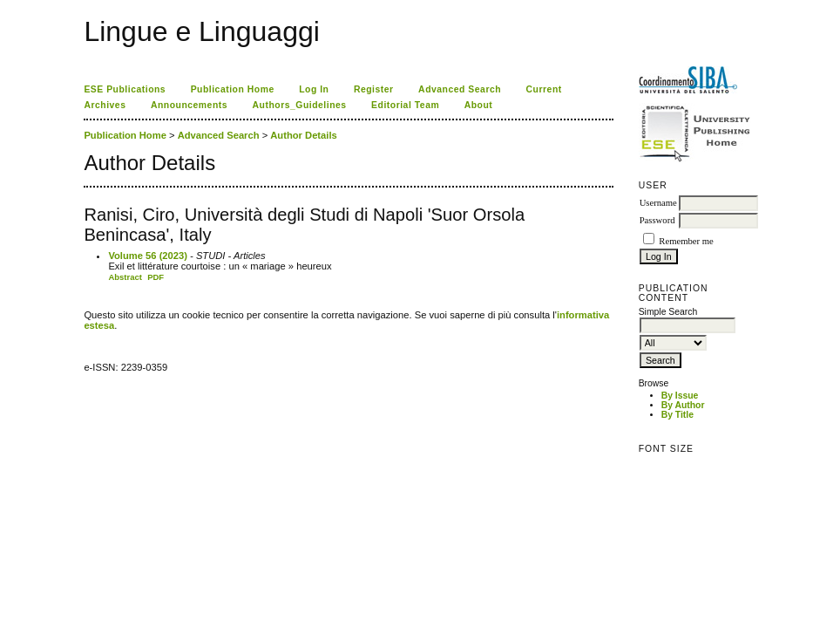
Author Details (303, 135)
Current (544, 89)
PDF (155, 277)
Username (658, 203)
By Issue (680, 395)
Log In (314, 89)
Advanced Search (459, 89)
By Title (677, 415)
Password (657, 220)
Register (374, 89)
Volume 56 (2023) (147, 255)
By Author (683, 405)
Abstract (125, 277)
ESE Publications (125, 89)
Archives (104, 105)
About (478, 105)
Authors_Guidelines (300, 105)
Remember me (686, 241)
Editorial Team (405, 105)
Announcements (189, 105)
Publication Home (232, 89)
